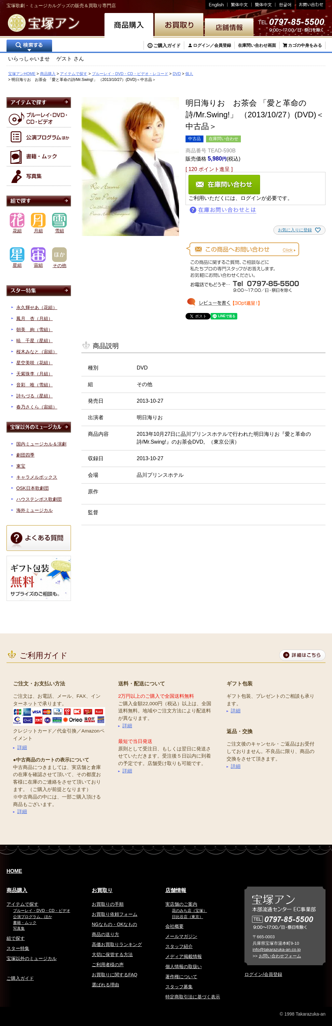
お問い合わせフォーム (280, 956)
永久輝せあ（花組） (36, 307)
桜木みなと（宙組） (36, 351)
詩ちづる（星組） (34, 395)
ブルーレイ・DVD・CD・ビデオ (41, 910)
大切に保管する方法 (112, 954)
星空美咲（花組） (34, 362)
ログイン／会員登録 (212, 45)
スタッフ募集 (179, 986)
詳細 (22, 747)
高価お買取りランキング (117, 944)
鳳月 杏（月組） (34, 318)
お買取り (102, 890)
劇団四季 (25, 455)
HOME (14, 871)
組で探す (16, 938)
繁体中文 (240, 4)
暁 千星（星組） (34, 340)
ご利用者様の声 (108, 964)
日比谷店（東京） (187, 917)
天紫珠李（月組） (34, 373)
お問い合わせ (310, 4)
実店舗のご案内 (181, 904)
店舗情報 (175, 890)
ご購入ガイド (167, 45)
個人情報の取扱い (183, 966)
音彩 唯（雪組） (34, 384)
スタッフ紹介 (179, 946)
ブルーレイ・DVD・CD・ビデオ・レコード (130, 73)
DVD (177, 73)
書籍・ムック (24, 922)
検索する (29, 46)
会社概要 (174, 926)
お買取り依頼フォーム (114, 914)
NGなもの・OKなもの (114, 924)
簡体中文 (263, 4)
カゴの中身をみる (305, 45)
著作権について (181, 976)
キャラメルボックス (36, 477)
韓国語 (285, 4)
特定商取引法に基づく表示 (192, 996)
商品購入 (48, 73)
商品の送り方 (105, 934)
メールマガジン (181, 936)
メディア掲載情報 (183, 956)
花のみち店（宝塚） (189, 910)
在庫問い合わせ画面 (257, 45)
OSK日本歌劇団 (32, 488)
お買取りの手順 (108, 904)
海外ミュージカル (34, 510)
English (216, 4)
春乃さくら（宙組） (36, 406)
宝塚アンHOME (21, 73)
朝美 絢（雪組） (34, 329)
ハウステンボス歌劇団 (39, 499)
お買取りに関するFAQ (114, 974)
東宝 (20, 466)
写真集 (19, 928)
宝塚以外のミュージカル (32, 958)
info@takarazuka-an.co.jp (277, 949)
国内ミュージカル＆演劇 (41, 444)
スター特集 (18, 948)
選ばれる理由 (105, 984)
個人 (189, 73)
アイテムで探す (73, 73)
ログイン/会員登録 (263, 974)
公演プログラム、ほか (32, 917)
